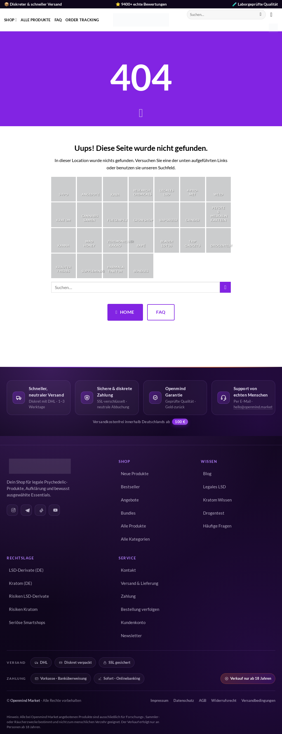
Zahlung (128, 596)
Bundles (128, 513)
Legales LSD (214, 486)
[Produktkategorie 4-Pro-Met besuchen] (192, 189)
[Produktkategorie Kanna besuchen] (63, 240)
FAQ (58, 20)
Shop (10, 19)
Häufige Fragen (217, 526)
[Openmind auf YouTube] (54, 510)
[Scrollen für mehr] (141, 113)
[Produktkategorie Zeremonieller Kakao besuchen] (115, 240)
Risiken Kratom (23, 609)
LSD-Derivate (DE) (26, 570)
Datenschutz (183, 700)
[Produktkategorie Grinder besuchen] (192, 214)
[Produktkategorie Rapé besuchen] (141, 240)
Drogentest (213, 513)
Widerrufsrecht (223, 700)
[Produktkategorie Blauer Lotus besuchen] (166, 240)
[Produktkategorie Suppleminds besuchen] (89, 266)
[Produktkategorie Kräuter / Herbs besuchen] (63, 266)
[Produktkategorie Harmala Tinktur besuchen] (115, 266)
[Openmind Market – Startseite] (39, 466)
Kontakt (128, 570)
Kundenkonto (133, 622)
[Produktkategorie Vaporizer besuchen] (166, 214)
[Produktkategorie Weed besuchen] (218, 189)
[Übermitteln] (260, 14)
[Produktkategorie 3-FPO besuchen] (63, 189)
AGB (202, 700)
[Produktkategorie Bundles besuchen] (141, 266)
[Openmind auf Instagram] (12, 510)
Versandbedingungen (258, 700)
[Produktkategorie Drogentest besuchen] (218, 240)
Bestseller (130, 486)
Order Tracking (82, 20)
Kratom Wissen (217, 500)
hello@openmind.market (253, 407)
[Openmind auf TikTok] (40, 510)
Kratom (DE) (20, 583)
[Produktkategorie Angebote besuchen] (89, 189)
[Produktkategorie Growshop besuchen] (141, 214)
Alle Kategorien (135, 539)
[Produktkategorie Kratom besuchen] (63, 214)
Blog (207, 473)
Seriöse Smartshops (27, 622)
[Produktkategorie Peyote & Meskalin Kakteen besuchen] (218, 214)
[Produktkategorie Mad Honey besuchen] (89, 240)
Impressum (159, 700)
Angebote (130, 500)
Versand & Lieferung (139, 583)
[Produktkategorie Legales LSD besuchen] (166, 189)
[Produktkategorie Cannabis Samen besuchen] (89, 214)
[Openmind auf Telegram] (26, 510)
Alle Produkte (35, 20)
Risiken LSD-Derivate (29, 596)
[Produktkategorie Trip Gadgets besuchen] (192, 240)
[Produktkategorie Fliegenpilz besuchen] (115, 214)
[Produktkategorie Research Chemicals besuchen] (141, 189)
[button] (273, 14)
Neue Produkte (135, 473)
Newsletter (131, 635)
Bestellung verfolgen (140, 609)
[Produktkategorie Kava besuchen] (115, 189)
